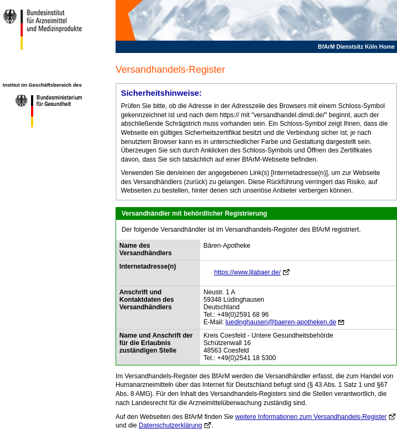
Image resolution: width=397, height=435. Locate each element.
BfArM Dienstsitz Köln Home (356, 46)
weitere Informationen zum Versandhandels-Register (310, 417)
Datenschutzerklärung (170, 425)
